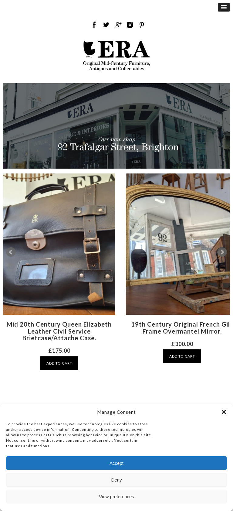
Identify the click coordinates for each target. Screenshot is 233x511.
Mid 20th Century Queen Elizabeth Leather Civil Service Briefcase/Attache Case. (59, 331)
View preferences (116, 496)
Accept (116, 463)
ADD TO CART (59, 363)
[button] (224, 412)
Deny (116, 479)
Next (222, 252)
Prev (11, 252)
